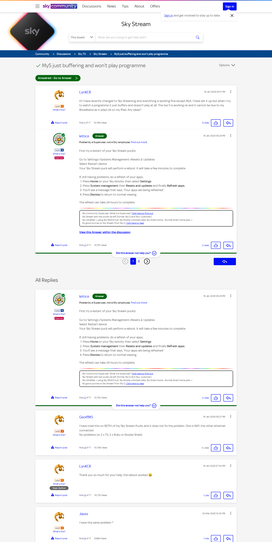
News (111, 6)
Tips (125, 6)
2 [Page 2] (139, 261)
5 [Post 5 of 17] (85, 538)
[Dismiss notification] (232, 15)
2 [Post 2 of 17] (85, 245)
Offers (155, 6)
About (139, 6)
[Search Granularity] (82, 37)
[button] (230, 91)
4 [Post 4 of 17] (85, 495)
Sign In (229, 6)
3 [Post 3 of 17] (85, 447)
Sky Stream (136, 23)
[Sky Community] (60, 6)
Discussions (91, 6)
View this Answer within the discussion (104, 232)
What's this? (59, 110)
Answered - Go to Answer (58, 78)
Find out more (139, 142)
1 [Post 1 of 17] (84, 122)
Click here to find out (142, 213)
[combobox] (143, 37)
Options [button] (224, 65)
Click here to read (135, 223)
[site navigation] (37, 6)
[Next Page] (146, 261)
